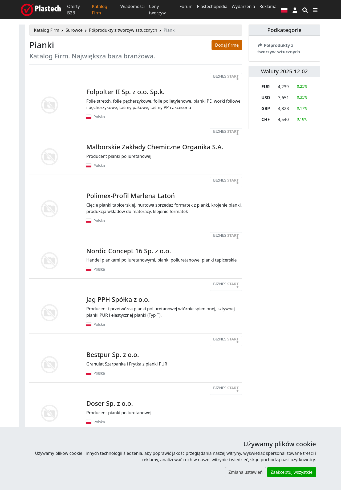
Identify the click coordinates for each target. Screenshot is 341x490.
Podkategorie (284, 30)
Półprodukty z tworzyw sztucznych (123, 30)
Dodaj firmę (227, 45)
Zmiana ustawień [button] (245, 472)
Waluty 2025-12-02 (284, 71)
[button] (295, 10)
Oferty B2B (73, 9)
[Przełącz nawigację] (315, 10)
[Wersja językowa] (284, 10)
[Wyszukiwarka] (305, 10)
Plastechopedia (212, 6)
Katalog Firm (99, 9)
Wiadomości (132, 6)
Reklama (268, 6)
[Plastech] (41, 9)
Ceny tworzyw (157, 9)
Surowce (74, 30)
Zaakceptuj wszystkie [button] (291, 472)
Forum (186, 6)
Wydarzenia (243, 6)
